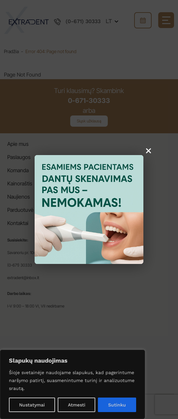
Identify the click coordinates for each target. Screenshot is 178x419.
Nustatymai (32, 404)
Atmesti (76, 404)
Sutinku (117, 404)
